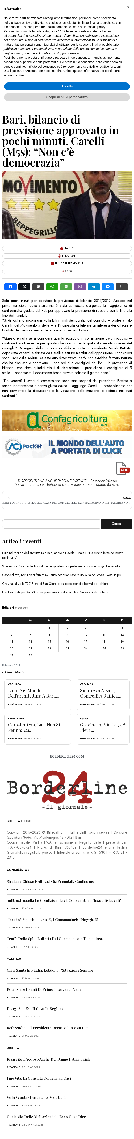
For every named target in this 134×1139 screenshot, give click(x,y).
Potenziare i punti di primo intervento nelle (44, 989)
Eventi (84, 718)
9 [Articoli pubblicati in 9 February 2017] (67, 634)
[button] (128, 7)
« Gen (7, 672)
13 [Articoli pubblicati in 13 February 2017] (11, 641)
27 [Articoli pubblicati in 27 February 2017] (11, 655)
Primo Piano (16, 718)
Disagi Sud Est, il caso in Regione (35, 1008)
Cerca (116, 523)
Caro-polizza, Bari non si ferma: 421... (34, 727)
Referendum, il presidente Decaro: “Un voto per (47, 1027)
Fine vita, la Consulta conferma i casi (39, 1078)
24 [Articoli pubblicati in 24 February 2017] (86, 648)
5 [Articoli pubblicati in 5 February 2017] (122, 627)
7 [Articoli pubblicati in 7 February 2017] (30, 634)
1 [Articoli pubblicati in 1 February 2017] (49, 627)
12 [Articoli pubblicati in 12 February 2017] (122, 634)
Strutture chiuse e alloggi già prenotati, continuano (50, 881)
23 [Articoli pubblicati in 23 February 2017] (67, 648)
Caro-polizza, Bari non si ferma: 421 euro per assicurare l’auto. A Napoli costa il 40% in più (61, 575)
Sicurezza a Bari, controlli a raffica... (100, 693)
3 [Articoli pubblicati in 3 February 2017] (85, 627)
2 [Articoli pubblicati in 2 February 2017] (67, 627)
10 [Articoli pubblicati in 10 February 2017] (85, 634)
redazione (15, 704)
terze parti (73, 31)
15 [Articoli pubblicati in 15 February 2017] (49, 641)
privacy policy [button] (20, 22)
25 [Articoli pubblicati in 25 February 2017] (104, 648)
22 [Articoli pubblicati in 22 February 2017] (49, 648)
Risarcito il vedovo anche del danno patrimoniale (49, 1059)
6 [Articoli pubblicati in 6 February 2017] (12, 634)
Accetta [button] (67, 86)
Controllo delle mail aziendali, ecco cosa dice (46, 1116)
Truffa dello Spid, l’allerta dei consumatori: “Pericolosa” (55, 938)
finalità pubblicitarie (105, 44)
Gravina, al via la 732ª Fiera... (103, 727)
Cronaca (14, 684)
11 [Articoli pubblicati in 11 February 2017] (104, 634)
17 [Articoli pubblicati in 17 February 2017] (85, 641)
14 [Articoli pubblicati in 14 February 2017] (30, 641)
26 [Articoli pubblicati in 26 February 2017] (122, 648)
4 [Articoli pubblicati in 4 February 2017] (104, 627)
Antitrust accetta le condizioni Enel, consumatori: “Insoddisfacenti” (64, 900)
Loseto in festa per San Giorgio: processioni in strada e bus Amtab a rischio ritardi (55, 592)
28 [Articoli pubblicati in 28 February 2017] (30, 655)
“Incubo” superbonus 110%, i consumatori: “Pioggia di (52, 919)
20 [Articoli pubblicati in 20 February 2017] (11, 648)
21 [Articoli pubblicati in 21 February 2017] (30, 648)
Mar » (19, 672)
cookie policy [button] (96, 27)
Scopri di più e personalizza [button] (67, 97)
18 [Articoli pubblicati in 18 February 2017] (104, 641)
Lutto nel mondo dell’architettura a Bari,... (33, 693)
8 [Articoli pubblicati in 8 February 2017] (49, 634)
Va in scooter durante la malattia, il (37, 1097)
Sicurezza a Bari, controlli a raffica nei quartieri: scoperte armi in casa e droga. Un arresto (61, 566)
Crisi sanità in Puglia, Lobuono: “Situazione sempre (50, 970)
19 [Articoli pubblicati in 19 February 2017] (122, 641)
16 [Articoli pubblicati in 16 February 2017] (67, 641)
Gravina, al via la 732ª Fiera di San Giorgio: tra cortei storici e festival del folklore (55, 583)
